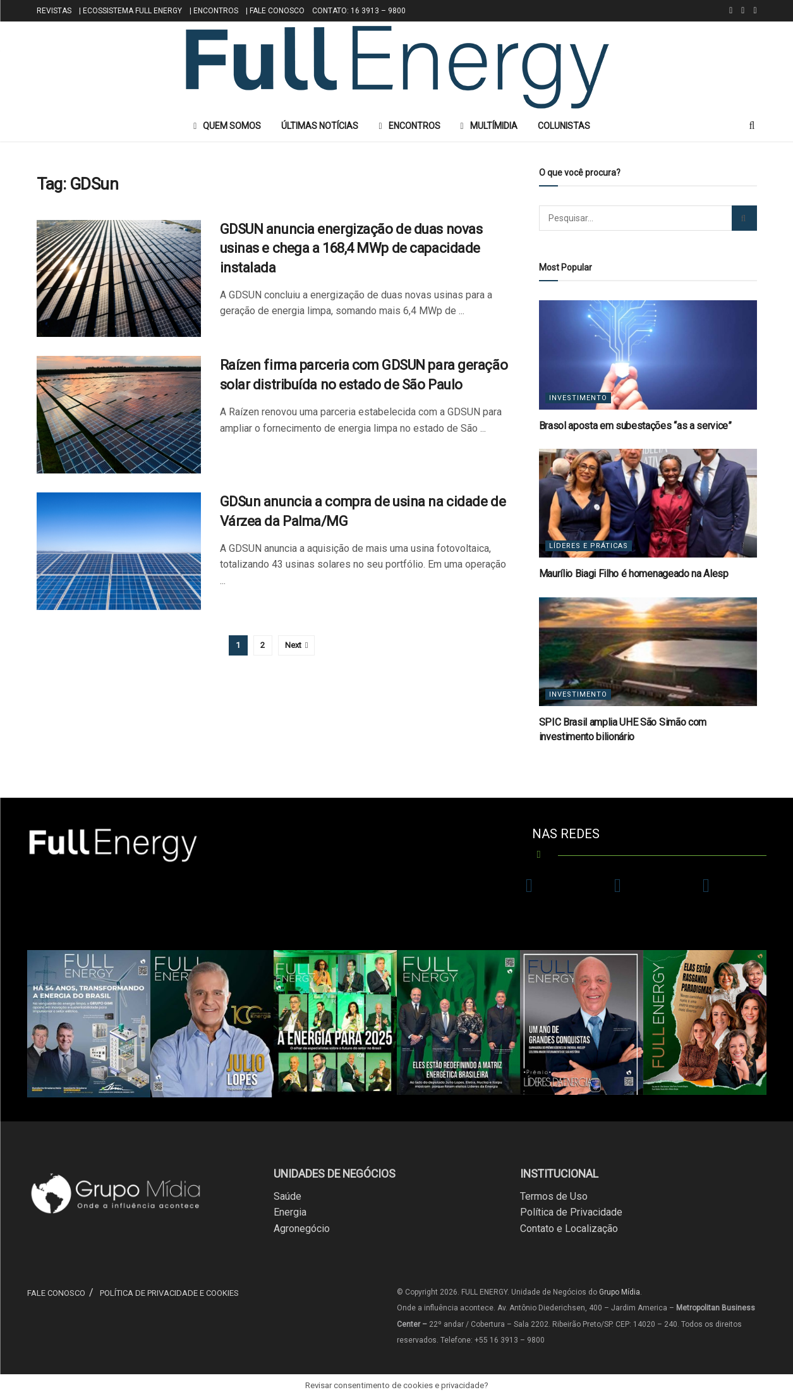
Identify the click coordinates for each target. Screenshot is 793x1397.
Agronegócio (302, 1229)
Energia (290, 1212)
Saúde (287, 1196)
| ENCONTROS (214, 10)
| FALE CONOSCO (275, 10)
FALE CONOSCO (56, 1293)
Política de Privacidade (571, 1212)
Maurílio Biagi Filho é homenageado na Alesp (634, 574)
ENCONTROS (409, 126)
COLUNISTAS (564, 126)
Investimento (578, 398)
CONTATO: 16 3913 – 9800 (359, 10)
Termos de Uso (554, 1196)
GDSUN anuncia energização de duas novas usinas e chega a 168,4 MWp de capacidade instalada (351, 248)
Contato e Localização (569, 1229)
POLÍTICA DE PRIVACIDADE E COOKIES (169, 1293)
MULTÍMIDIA (489, 126)
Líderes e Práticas (588, 546)
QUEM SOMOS (227, 126)
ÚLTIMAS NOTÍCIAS (319, 126)
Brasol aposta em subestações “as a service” (635, 426)
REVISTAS (54, 10)
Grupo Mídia (619, 1292)
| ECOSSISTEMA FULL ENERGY (130, 10)
